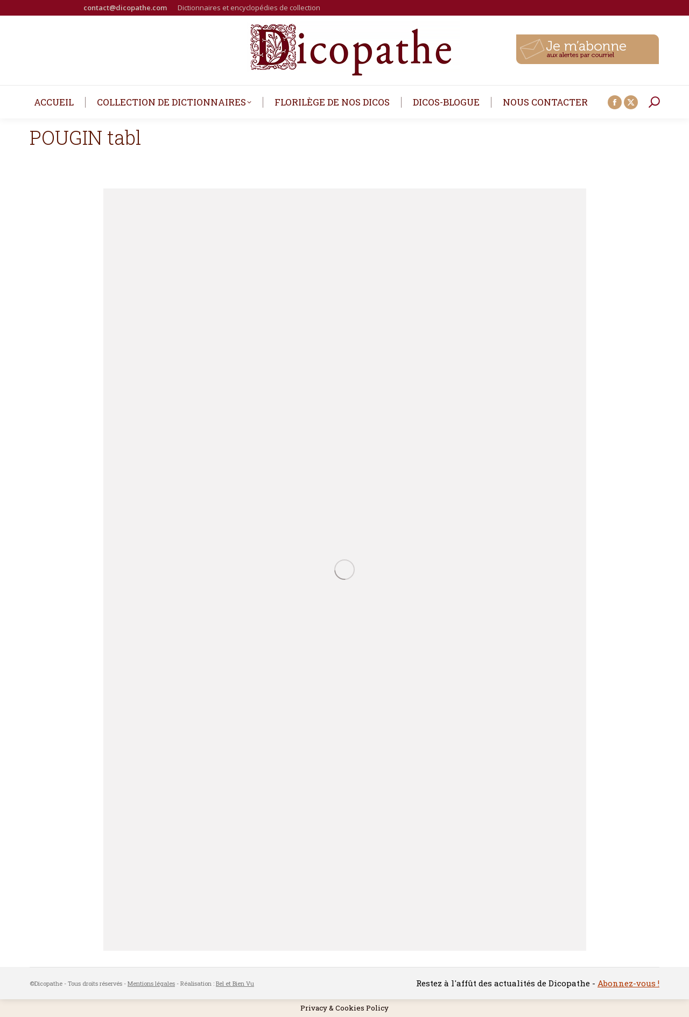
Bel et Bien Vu (235, 983)
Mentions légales (151, 983)
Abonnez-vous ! (628, 983)
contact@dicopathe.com (125, 7)
